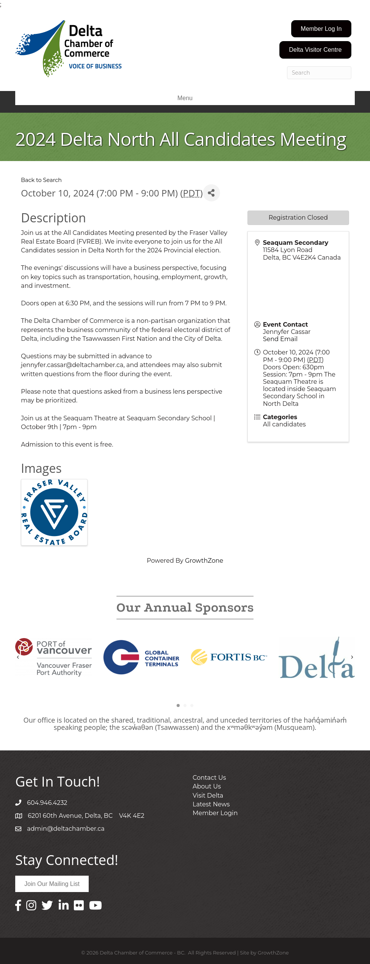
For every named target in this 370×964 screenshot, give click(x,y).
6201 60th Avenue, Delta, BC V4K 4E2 (86, 815)
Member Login (215, 813)
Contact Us (209, 777)
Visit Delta (208, 795)
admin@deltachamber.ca (66, 828)
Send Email (280, 339)
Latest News (211, 804)
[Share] (211, 192)
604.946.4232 (47, 802)
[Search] (319, 72)
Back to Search (41, 180)
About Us (207, 786)
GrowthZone (204, 560)
